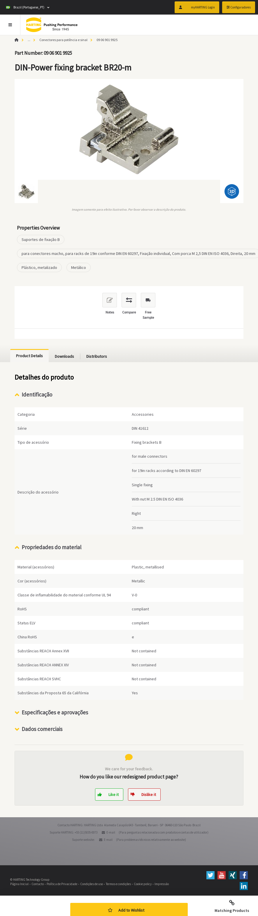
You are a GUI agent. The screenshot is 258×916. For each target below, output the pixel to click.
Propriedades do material (51, 547)
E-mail (110, 832)
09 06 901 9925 (106, 40)
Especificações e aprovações (55, 712)
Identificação (37, 394)
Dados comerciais (42, 728)
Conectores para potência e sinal (63, 40)
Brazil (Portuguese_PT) (25, 7)
